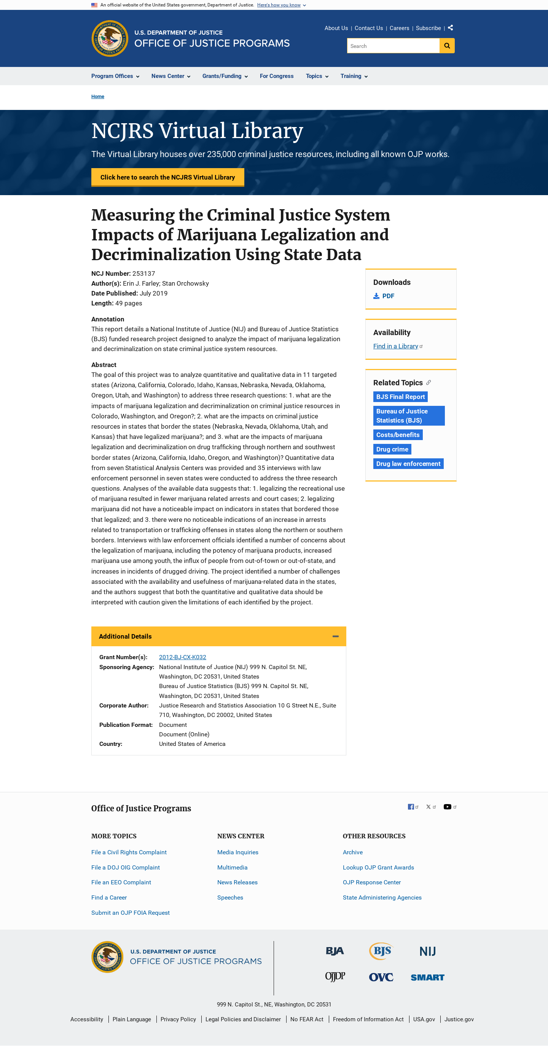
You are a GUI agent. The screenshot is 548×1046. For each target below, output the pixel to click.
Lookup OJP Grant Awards (378, 867)
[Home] (212, 38)
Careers (399, 28)
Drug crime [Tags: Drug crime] (392, 449)
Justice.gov (459, 1019)
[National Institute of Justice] (427, 948)
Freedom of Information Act (368, 1019)
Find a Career (109, 897)
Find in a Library (398, 346)
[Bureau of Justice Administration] (335, 947)
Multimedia (232, 867)
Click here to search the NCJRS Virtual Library (167, 177)
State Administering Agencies (382, 897)
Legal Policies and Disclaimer (243, 1019)
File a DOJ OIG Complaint (125, 867)
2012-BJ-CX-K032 (182, 657)
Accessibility (86, 1019)
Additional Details (125, 636)
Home (97, 96)
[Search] (393, 45)
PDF (388, 296)
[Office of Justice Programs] (110, 38)
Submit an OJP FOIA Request (130, 912)
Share (453, 29)
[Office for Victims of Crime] (381, 977)
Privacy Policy (178, 1019)
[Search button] (447, 45)
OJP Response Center (372, 882)
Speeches (230, 897)
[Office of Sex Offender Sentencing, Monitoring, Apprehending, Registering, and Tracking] (427, 975)
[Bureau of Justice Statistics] (381, 956)
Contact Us (369, 28)
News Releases (237, 882)
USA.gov (424, 1019)
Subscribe (428, 28)
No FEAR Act (306, 1019)
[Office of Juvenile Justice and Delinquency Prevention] (335, 978)
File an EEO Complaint (121, 882)
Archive (353, 852)
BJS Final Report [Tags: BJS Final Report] (400, 397)
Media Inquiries (237, 852)
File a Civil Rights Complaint (129, 852)
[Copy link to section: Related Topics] (427, 382)
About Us (336, 28)
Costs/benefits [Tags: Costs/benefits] (398, 435)
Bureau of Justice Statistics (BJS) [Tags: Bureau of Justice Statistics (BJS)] (402, 415)
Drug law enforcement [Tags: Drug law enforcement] (408, 463)
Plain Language (132, 1019)
